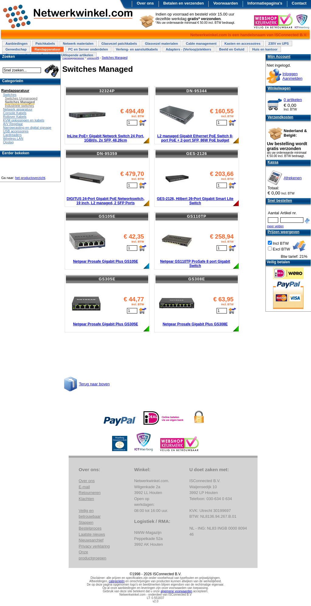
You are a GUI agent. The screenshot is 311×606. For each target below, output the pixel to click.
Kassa (273, 162)
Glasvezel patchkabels (119, 43)
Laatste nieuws (92, 534)
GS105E (107, 216)
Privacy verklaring (94, 546)
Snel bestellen (280, 200)
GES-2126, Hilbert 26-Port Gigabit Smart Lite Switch (195, 201)
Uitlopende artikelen (77, 55)
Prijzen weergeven (283, 232)
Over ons (145, 3)
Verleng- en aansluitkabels (137, 49)
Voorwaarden (225, 3)
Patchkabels (45, 43)
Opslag (8, 142)
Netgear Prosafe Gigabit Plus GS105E (105, 261)
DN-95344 (196, 91)
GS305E (107, 279)
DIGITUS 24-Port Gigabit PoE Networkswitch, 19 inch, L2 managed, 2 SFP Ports (105, 201)
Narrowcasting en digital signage (27, 127)
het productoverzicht (30, 178)
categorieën (117, 581)
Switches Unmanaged (21, 98)
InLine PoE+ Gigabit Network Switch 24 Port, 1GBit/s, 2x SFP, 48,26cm (105, 138)
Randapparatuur (47, 49)
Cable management (201, 43)
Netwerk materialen (78, 43)
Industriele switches (19, 105)
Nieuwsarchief (91, 540)
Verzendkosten (280, 117)
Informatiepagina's (265, 3)
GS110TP (196, 216)
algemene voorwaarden (177, 591)
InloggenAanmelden (292, 76)
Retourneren (90, 492)
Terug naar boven (94, 384)
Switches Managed (20, 102)
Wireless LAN (13, 138)
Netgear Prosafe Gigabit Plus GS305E (105, 324)
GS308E (196, 279)
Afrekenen (293, 178)
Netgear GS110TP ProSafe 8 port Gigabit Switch (195, 263)
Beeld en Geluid (231, 49)
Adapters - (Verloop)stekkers (188, 49)
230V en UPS (278, 43)
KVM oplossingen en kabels (23, 120)
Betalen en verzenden (183, 3)
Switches (9, 94)
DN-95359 (107, 153)
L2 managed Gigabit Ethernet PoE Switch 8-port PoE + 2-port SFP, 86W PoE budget (195, 138)
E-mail (84, 487)
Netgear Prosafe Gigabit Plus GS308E (194, 324)
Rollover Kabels (14, 116)
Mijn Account (279, 56)
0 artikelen (293, 99)
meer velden (275, 226)
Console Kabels (14, 113)
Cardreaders (12, 135)
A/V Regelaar (13, 124)
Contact (299, 3)
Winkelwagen (279, 88)
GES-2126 (196, 153)
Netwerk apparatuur (17, 109)
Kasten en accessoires (242, 43)
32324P (107, 91)
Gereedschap (16, 49)
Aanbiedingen (16, 43)
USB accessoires (16, 131)
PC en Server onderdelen (88, 49)
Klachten (86, 498)
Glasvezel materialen (161, 43)
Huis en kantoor (265, 49)
